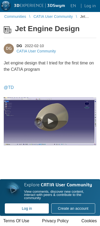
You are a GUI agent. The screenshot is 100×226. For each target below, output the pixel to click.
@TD (9, 87)
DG (19, 46)
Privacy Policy (55, 221)
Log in (27, 208)
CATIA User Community (36, 51)
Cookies (89, 221)
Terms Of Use (16, 221)
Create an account (73, 208)
